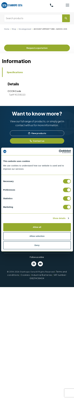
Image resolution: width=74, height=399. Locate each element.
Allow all (37, 227)
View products (37, 133)
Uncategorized (25, 29)
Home (6, 29)
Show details (59, 218)
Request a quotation (37, 48)
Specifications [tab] (15, 72)
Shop (14, 29)
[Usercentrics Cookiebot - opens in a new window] (59, 151)
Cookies (25, 275)
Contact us (37, 141)
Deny (37, 245)
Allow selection (37, 236)
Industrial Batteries (41, 275)
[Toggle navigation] (67, 5)
